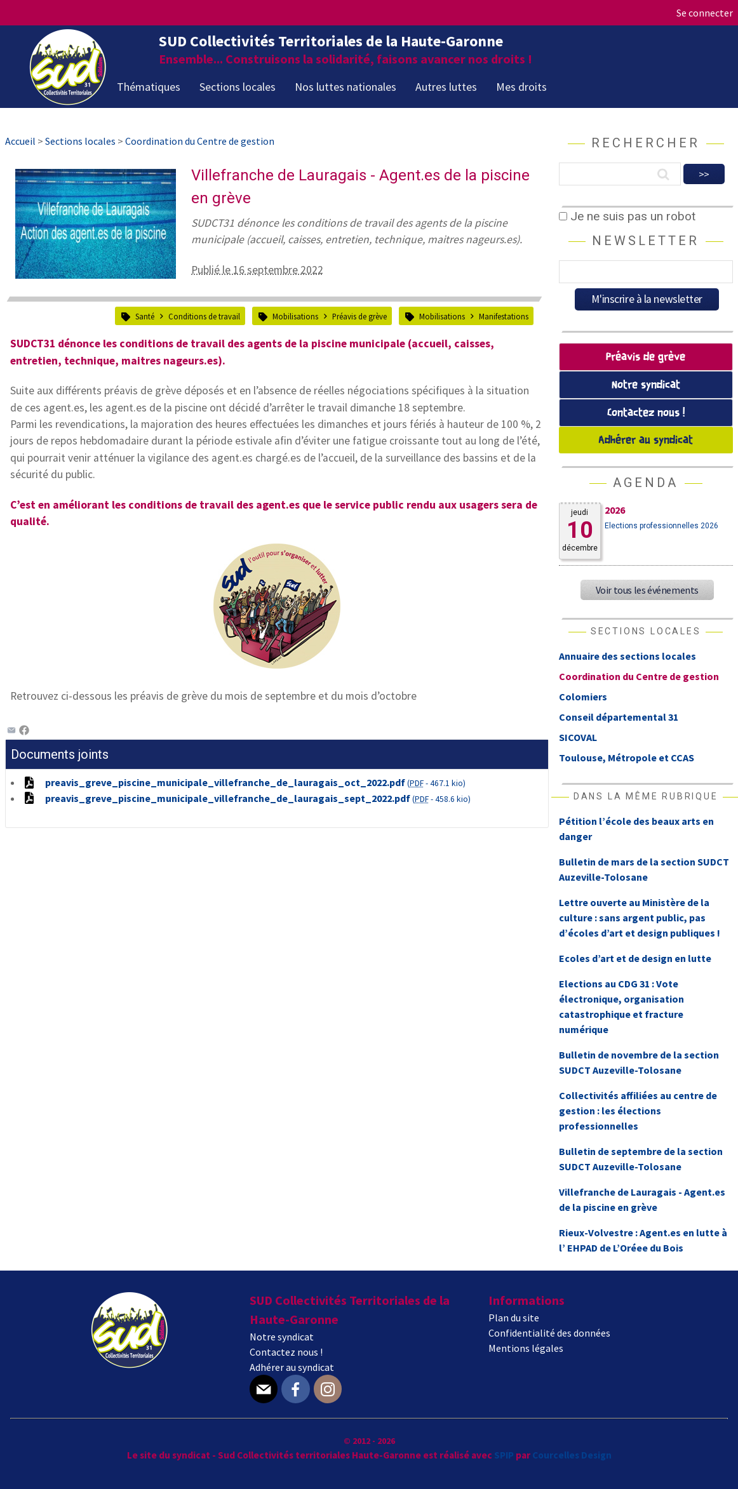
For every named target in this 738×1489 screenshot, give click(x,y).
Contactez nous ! (646, 413)
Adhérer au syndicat (645, 440)
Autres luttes (446, 86)
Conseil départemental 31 (618, 717)
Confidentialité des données (549, 1332)
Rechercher (645, 142)
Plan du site (513, 1317)
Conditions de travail (204, 316)
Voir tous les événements (647, 590)
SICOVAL (578, 737)
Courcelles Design (572, 1455)
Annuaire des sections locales (627, 656)
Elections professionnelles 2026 (661, 525)
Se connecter (704, 12)
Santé (144, 316)
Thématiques (148, 86)
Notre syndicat (646, 385)
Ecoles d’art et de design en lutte (635, 958)
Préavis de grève (359, 316)
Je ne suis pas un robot (627, 216)
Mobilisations (295, 316)
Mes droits (521, 86)
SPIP (504, 1455)
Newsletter (645, 240)
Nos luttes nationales (345, 86)
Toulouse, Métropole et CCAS (626, 757)
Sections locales (237, 86)
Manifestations (503, 316)
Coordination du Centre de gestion (639, 676)
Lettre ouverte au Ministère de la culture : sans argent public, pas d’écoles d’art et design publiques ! (639, 917)
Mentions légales (525, 1348)
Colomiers (583, 696)
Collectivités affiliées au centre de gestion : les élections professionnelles (638, 1110)
